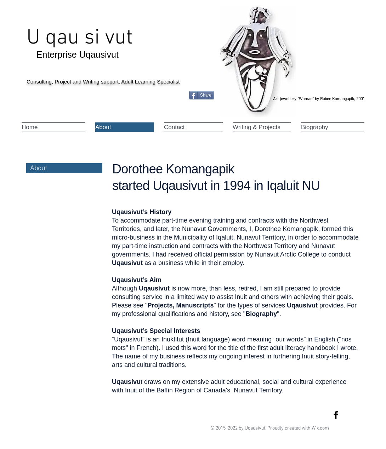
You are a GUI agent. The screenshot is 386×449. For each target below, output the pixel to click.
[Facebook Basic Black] (336, 415)
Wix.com (320, 428)
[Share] (201, 95)
